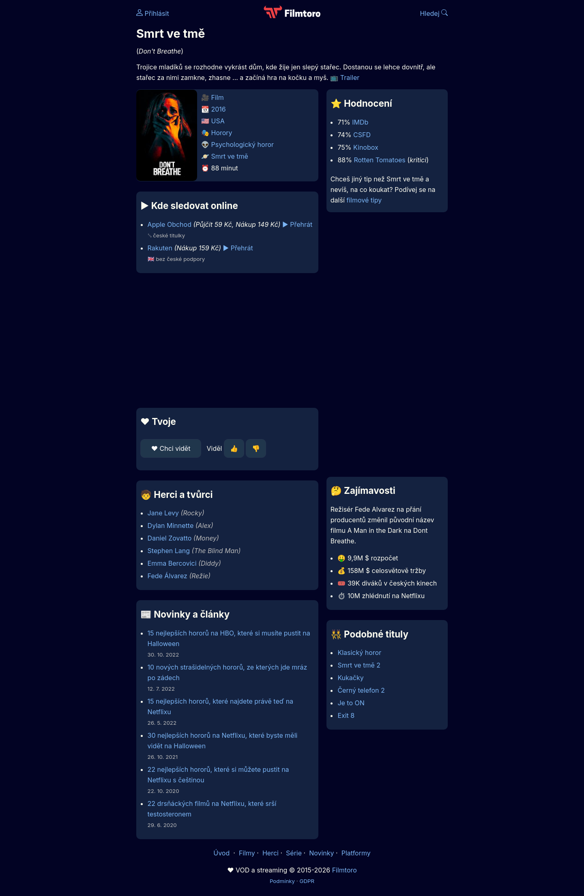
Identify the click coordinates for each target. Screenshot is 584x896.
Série (294, 853)
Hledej (434, 13)
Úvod (222, 853)
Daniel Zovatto (170, 538)
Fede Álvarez (167, 576)
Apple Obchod (169, 224)
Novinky (321, 853)
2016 (218, 109)
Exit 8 (345, 715)
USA (218, 121)
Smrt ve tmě (229, 156)
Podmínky (282, 881)
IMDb (360, 122)
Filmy (247, 853)
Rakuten (160, 248)
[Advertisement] (77, 125)
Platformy (356, 853)
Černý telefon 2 (360, 690)
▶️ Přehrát (297, 224)
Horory (221, 133)
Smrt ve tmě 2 (358, 665)
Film (217, 97)
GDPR (306, 881)
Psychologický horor (242, 144)
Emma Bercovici (172, 563)
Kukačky (350, 678)
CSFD (362, 135)
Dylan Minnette (171, 525)
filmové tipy (364, 200)
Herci (270, 853)
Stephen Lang (169, 551)
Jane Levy (163, 513)
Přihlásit (152, 13)
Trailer (350, 77)
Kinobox (365, 147)
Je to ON (350, 703)
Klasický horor (359, 652)
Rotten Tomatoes (379, 160)
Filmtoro (344, 870)
